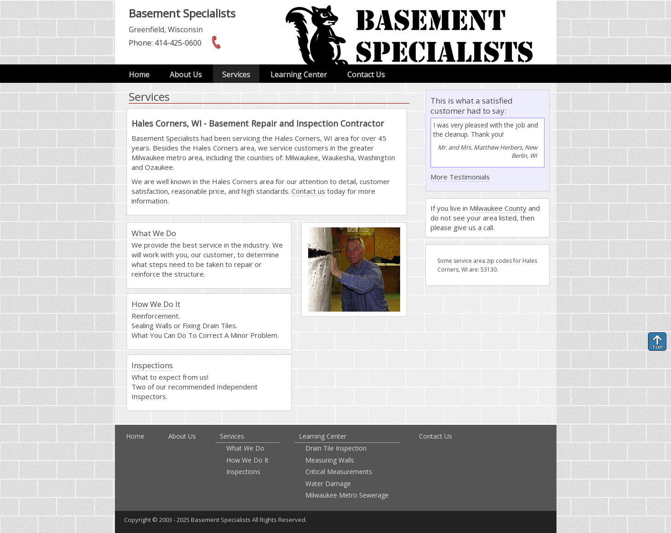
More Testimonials (460, 176)
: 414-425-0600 (165, 43)
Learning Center (298, 75)
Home (139, 75)
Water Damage (328, 483)
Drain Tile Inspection (336, 448)
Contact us (308, 191)
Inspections (152, 365)
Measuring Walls (329, 460)
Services (236, 75)
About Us (186, 75)
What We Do (154, 233)
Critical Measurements (338, 471)
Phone (140, 43)
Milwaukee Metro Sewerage (347, 495)
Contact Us (366, 75)
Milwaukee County (498, 208)
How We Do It (156, 304)
